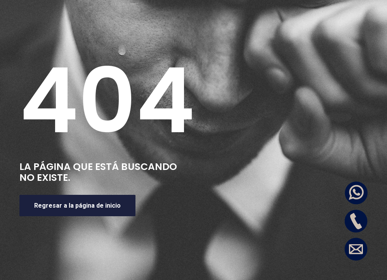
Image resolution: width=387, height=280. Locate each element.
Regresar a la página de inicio (77, 205)
